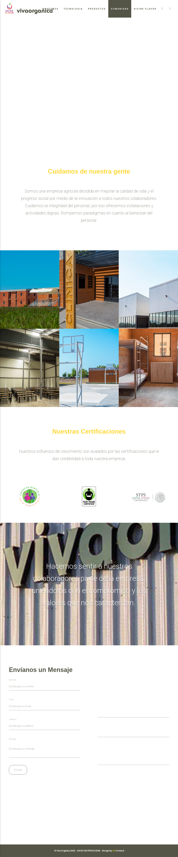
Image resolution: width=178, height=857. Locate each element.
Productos (97, 9)
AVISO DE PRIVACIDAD (88, 851)
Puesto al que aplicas (109, 753)
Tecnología (73, 9)
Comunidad (120, 9)
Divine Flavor (145, 9)
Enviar (18, 770)
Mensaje (12, 739)
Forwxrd (118, 851)
